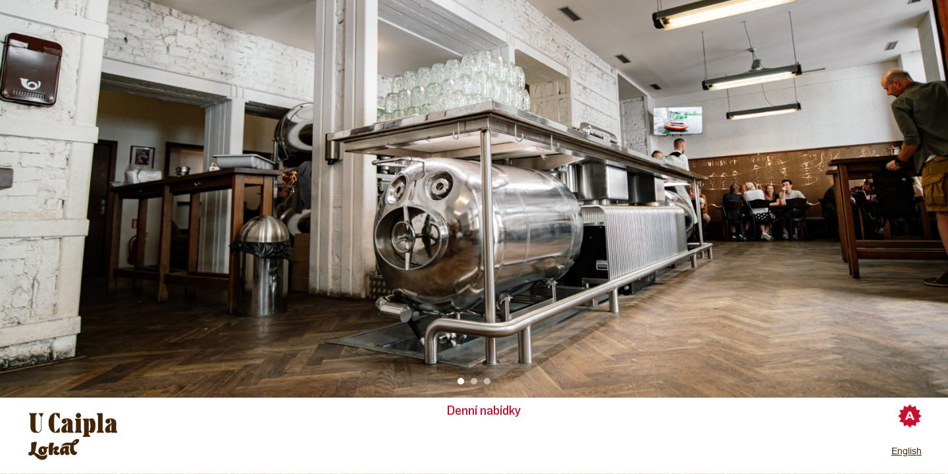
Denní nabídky (484, 410)
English (906, 451)
